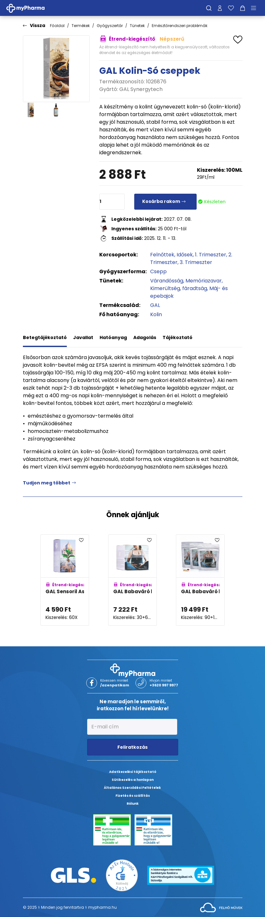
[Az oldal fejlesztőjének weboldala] (221, 907)
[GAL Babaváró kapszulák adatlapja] (132, 580)
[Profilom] (219, 8)
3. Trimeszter (196, 262)
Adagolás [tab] (144, 337)
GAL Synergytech (141, 89)
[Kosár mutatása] (243, 8)
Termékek (81, 25)
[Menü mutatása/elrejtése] (256, 8)
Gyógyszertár (110, 25)
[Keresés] (209, 8)
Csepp (158, 271)
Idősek (185, 254)
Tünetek (137, 25)
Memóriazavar (203, 280)
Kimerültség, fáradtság (178, 288)
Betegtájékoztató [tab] (45, 337)
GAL (155, 305)
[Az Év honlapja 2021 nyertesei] (122, 875)
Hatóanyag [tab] (113, 337)
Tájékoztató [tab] (177, 337)
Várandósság (166, 280)
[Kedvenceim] (231, 8)
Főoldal (57, 25)
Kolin (156, 314)
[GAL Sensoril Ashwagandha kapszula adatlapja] (64, 580)
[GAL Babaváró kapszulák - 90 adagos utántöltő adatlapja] (200, 580)
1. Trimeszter (210, 254)
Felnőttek (162, 254)
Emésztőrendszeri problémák (179, 25)
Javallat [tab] (83, 337)
